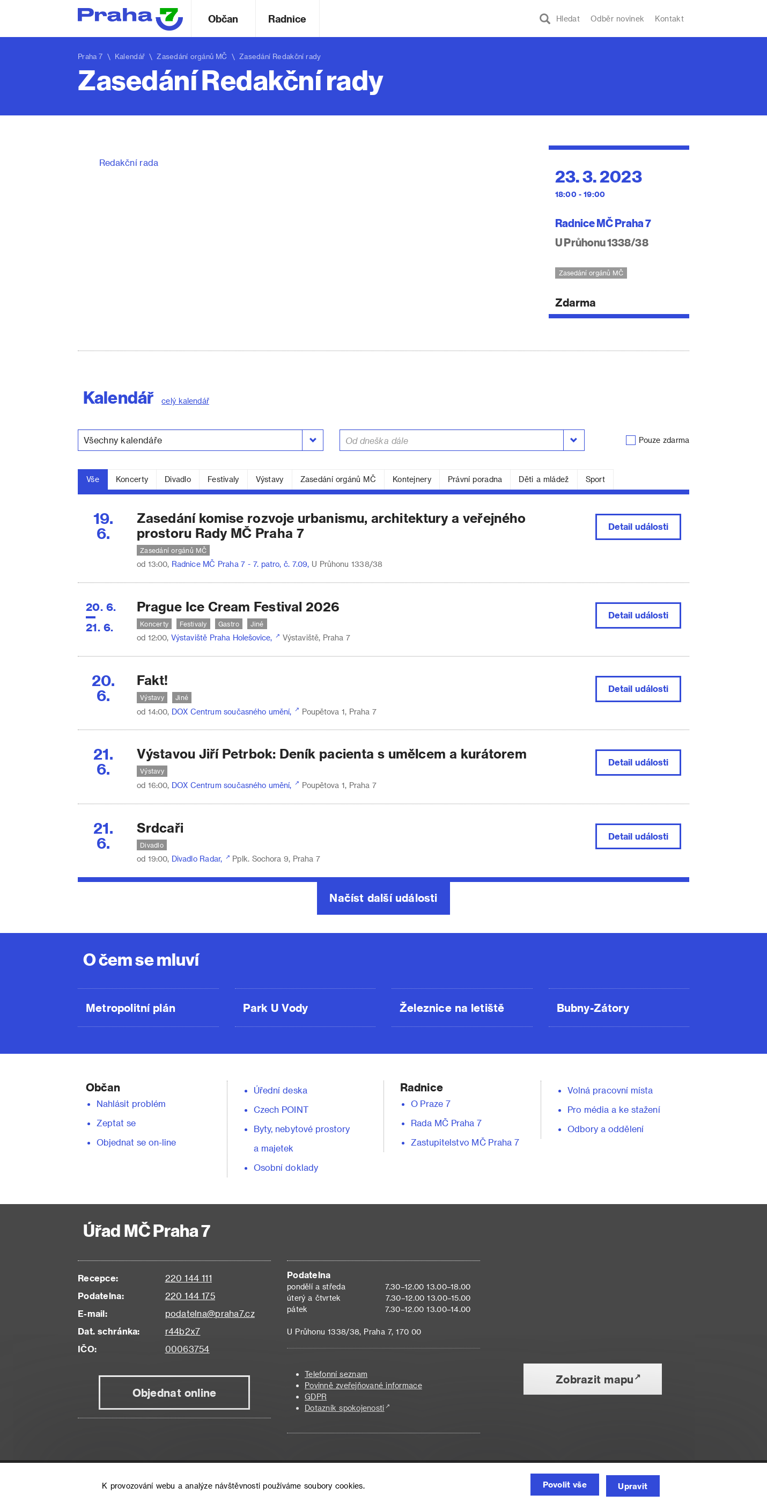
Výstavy (270, 479)
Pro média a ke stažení (613, 1109)
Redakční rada (128, 162)
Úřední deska (280, 1090)
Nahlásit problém (131, 1103)
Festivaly (223, 479)
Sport (595, 479)
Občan (223, 18)
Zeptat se (116, 1123)
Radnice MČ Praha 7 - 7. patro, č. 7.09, (242, 563)
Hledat (560, 18)
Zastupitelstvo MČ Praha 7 (465, 1142)
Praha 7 (90, 56)
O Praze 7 (431, 1103)
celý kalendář (185, 400)
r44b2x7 (183, 1331)
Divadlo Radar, (198, 858)
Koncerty (132, 479)
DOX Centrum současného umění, (233, 711)
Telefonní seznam (336, 1374)
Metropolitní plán (130, 1007)
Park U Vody (275, 1007)
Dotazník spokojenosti (345, 1407)
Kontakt (669, 18)
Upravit (630, 1486)
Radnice (287, 18)
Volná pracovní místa (610, 1090)
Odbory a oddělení (605, 1129)
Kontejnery (412, 479)
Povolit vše (553, 1486)
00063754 (187, 1349)
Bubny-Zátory (593, 1007)
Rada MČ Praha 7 (446, 1123)
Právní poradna (475, 479)
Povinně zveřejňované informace (363, 1385)
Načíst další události (383, 897)
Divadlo (178, 479)
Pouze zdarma (664, 439)
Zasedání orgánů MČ (338, 479)
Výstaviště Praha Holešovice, (223, 637)
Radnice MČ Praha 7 (603, 222)
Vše (92, 479)
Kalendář (130, 56)
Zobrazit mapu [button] (594, 1379)
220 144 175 (190, 1296)
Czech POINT (281, 1109)
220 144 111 (188, 1278)
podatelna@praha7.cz (210, 1313)
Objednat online (174, 1392)
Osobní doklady (286, 1167)
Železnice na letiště (452, 1007)
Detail (638, 526)
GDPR (316, 1396)
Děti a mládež (544, 479)
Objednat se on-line (136, 1142)
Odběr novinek (617, 18)
